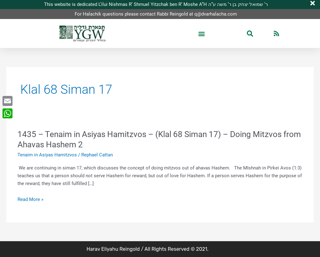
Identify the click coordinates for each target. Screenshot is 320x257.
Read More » (30, 199)
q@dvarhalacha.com (215, 14)
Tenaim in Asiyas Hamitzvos (47, 155)
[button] (201, 34)
